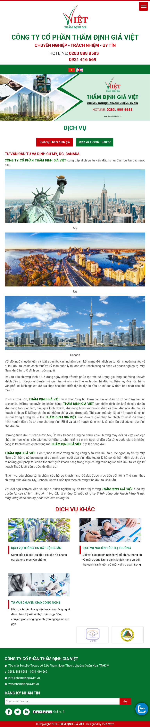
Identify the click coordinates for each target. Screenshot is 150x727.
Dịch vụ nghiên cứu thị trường (106, 548)
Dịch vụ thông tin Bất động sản (36, 548)
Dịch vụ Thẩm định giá (54, 142)
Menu (143, 6)
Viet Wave (108, 724)
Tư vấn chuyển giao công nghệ (35, 602)
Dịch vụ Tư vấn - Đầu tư (94, 142)
